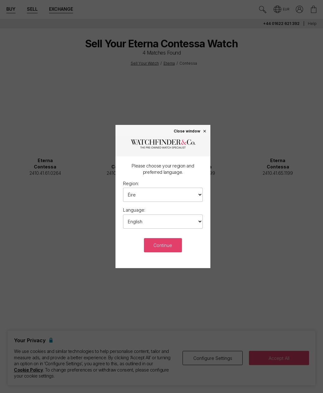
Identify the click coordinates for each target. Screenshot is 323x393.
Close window (190, 131)
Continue (162, 245)
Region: (131, 183)
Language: (134, 210)
